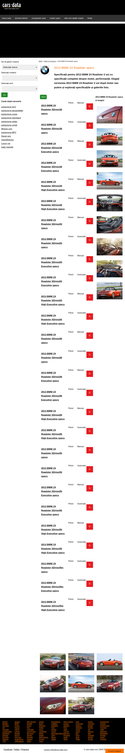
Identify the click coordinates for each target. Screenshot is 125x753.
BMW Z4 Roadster (50, 61)
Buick (41, 723)
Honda (90, 727)
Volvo (29, 741)
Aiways (17, 721)
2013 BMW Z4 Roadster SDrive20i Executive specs (51, 262)
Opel (53, 735)
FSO (65, 727)
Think (78, 739)
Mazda (17, 733)
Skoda (90, 737)
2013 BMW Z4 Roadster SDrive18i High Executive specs (53, 186)
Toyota (90, 739)
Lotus (78, 731)
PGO (77, 735)
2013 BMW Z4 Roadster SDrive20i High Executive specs (53, 300)
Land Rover (31, 731)
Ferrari (17, 727)
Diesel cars (6, 136)
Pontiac (103, 735)
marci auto (6, 18)
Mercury (66, 733)
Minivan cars (6, 129)
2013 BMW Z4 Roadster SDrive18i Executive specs (51, 147)
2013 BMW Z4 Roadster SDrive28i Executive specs (51, 376)
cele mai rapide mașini (74, 18)
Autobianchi (104, 721)
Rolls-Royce (43, 737)
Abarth (4, 721)
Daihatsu (54, 725)
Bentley (5, 723)
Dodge (90, 725)
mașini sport (55, 18)
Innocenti (30, 729)
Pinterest (25, 749)
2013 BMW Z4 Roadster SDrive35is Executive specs (52, 586)
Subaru (29, 739)
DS (3, 727)
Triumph (103, 739)
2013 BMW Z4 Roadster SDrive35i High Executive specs (53, 529)
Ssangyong (19, 739)
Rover (53, 737)
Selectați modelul (8, 73)
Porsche (5, 737)
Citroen (103, 723)
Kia (89, 729)
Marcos (91, 731)
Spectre (5, 739)
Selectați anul (7, 83)
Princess (18, 737)
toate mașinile (7, 147)
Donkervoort (104, 725)
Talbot (53, 739)
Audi (77, 721)
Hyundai (5, 729)
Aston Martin (68, 721)
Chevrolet (79, 723)
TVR (4, 741)
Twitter (17, 749)
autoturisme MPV (8, 132)
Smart (102, 737)
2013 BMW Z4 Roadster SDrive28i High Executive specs (53, 415)
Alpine (41, 721)
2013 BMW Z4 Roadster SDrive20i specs (51, 224)
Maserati (103, 731)
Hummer (103, 727)
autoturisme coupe (9, 114)
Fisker (41, 727)
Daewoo (42, 725)
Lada (102, 729)
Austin (90, 721)
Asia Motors (55, 721)
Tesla (65, 739)
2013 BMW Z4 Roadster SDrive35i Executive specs (51, 491)
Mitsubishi (104, 733)
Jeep (65, 729)
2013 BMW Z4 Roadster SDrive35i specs (51, 453)
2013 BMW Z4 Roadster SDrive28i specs (51, 338)
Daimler (66, 725)
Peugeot (66, 735)
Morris (17, 735)
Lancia (17, 731)
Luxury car (5, 143)
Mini (89, 733)
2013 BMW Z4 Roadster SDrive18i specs (51, 109)
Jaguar (54, 729)
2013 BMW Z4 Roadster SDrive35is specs (52, 567)
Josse (78, 729)
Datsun (78, 725)
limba (90, 18)
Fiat (28, 727)
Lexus (53, 731)
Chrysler (91, 723)
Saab (65, 737)
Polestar (91, 735)
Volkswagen (19, 741)
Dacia (29, 725)
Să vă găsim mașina (10, 62)
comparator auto (39, 18)
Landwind (42, 731)
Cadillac (54, 723)
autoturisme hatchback (11, 118)
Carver (66, 723)
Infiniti (17, 729)
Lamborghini (7, 731)
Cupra (17, 725)
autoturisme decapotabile (12, 111)
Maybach (5, 733)
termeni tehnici (21, 18)
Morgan (5, 735)
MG (77, 733)
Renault (30, 737)
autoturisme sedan (9, 122)
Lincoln (66, 731)
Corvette (5, 725)
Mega (41, 733)
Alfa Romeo (31, 721)
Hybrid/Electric (7, 140)
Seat (77, 737)
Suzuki (41, 739)
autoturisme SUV (8, 107)
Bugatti (29, 723)
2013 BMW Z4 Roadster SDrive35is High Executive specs (53, 606)
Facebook (8, 749)
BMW (40, 61)
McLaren (30, 733)
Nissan (29, 735)
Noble (41, 735)
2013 (43, 97)
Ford (53, 727)
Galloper (79, 727)
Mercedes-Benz (57, 733)
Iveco (41, 729)
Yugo (41, 741)
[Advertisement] (62, 41)
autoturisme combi (9, 125)
